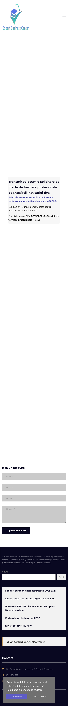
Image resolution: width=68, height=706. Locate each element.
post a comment (16, 530)
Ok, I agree (17, 696)
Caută (5, 571)
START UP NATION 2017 (18, 626)
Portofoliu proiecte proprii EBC (22, 618)
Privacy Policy (40, 696)
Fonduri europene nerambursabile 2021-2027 (30, 590)
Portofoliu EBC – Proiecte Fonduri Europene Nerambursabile (30, 608)
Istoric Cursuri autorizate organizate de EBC (30, 598)
